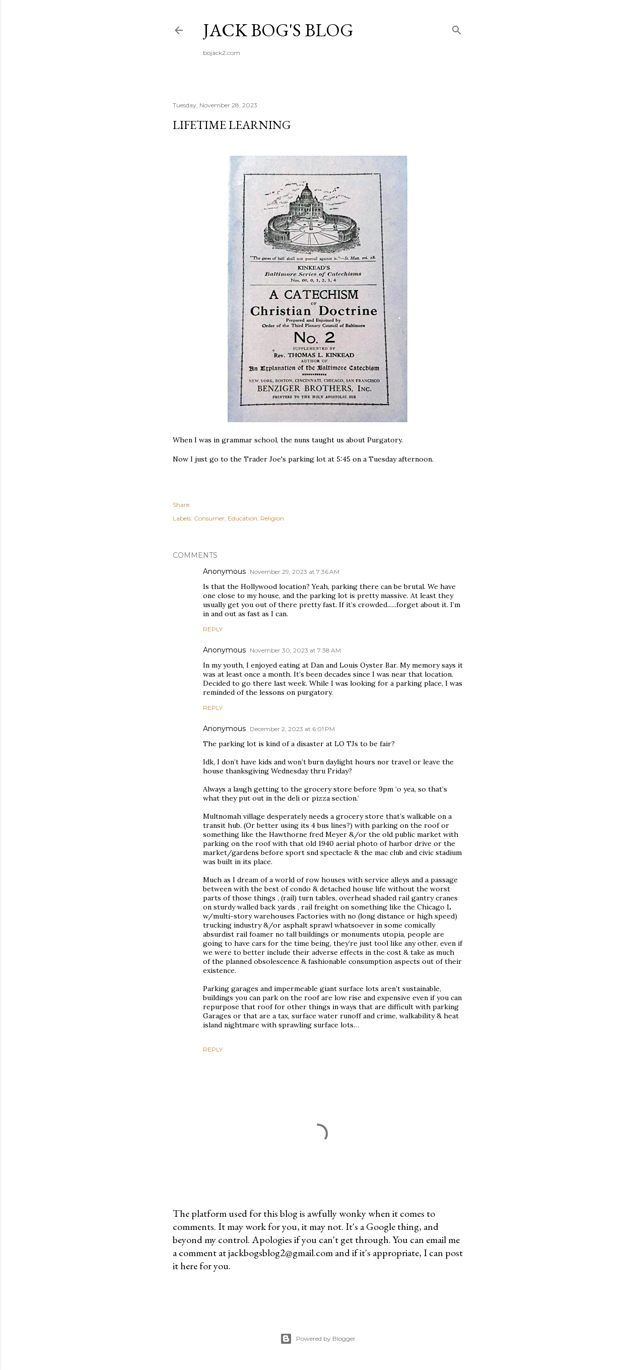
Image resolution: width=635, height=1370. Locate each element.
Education (242, 518)
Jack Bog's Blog (278, 30)
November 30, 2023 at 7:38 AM (295, 650)
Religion (272, 518)
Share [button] (181, 504)
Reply (213, 629)
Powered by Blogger (318, 1339)
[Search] (457, 28)
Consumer (209, 518)
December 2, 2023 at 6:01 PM (292, 729)
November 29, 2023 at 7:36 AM (294, 571)
